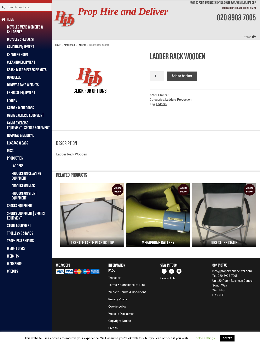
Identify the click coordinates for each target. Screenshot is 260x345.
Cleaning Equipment (21, 62)
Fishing (12, 100)
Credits (12, 271)
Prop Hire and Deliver (123, 11)
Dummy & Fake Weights (23, 84)
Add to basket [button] (117, 190)
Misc (10, 150)
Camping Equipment (20, 46)
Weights (13, 256)
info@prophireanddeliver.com (239, 8)
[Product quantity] (157, 76)
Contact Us (167, 278)
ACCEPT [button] (227, 338)
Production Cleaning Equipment (26, 175)
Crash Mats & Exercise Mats (27, 69)
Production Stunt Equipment (24, 195)
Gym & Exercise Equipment (25, 115)
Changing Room (17, 54)
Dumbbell (14, 77)
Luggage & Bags (17, 143)
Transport (114, 278)
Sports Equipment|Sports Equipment (26, 215)
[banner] (156, 20)
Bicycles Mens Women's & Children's (25, 29)
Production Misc (23, 185)
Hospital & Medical (20, 135)
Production (15, 158)
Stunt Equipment (19, 225)
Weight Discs (16, 248)
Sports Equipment (20, 205)
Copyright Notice (119, 321)
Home (10, 19)
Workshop (14, 263)
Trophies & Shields (20, 240)
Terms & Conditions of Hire (126, 285)
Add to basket (182, 76)
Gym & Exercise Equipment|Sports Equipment (28, 125)
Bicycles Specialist (21, 39)
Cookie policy (117, 306)
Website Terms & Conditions (127, 292)
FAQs (111, 270)
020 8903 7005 (236, 17)
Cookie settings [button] (204, 338)
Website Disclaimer (121, 314)
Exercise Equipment (21, 92)
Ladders (17, 165)
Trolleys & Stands (20, 233)
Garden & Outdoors (20, 107)
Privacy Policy (117, 299)
